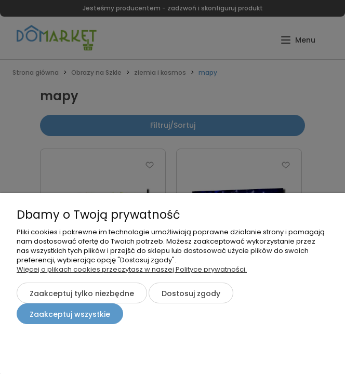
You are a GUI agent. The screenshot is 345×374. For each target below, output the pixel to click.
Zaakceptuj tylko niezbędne (82, 293)
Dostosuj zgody (191, 293)
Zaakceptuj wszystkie (70, 314)
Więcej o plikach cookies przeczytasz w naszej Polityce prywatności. (132, 269)
